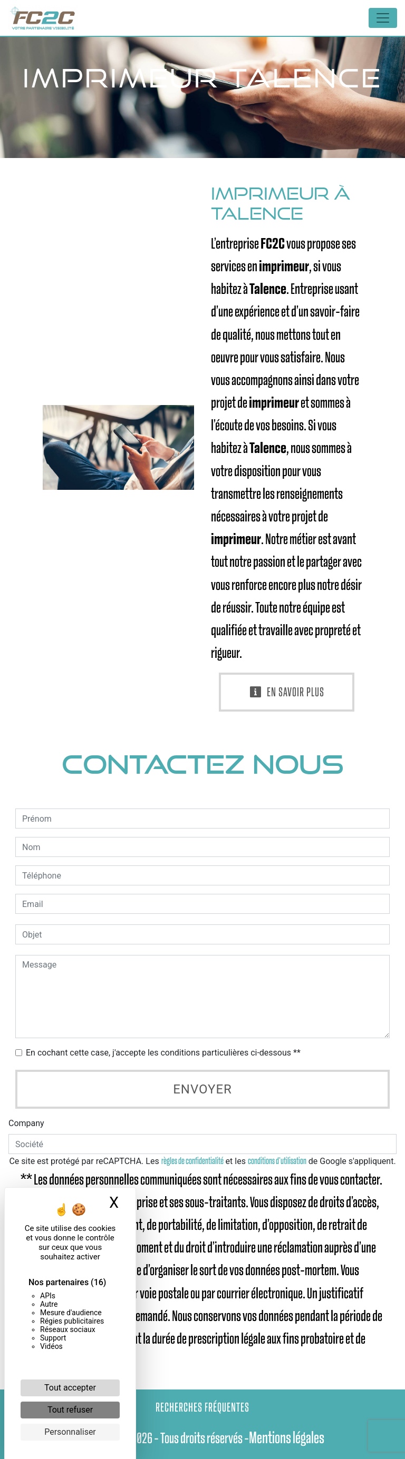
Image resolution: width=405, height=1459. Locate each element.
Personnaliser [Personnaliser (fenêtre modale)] (70, 1432)
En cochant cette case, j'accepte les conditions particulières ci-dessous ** (163, 1053)
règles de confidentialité (192, 1161)
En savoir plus (286, 692)
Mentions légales (286, 1437)
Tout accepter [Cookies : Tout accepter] (70, 1388)
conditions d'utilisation (277, 1161)
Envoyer (202, 1089)
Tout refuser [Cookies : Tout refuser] (70, 1410)
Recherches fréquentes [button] (202, 1407)
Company (26, 1123)
